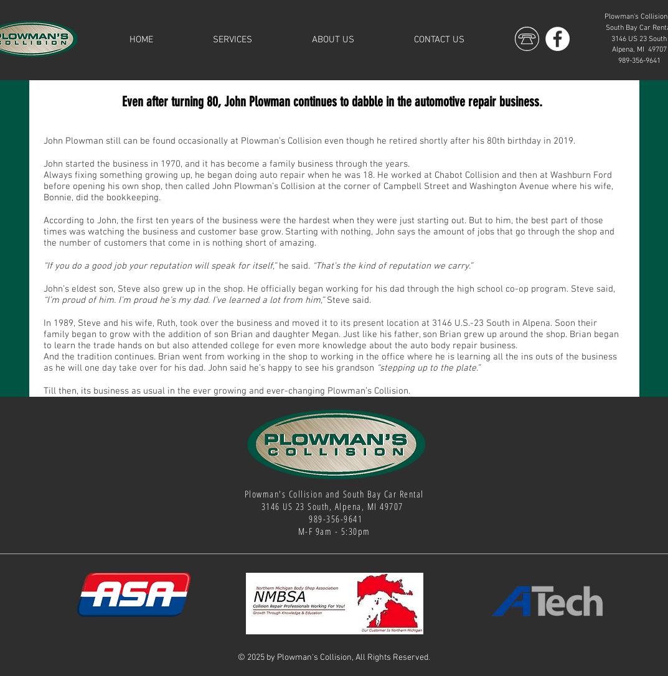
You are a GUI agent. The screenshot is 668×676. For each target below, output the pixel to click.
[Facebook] (557, 39)
